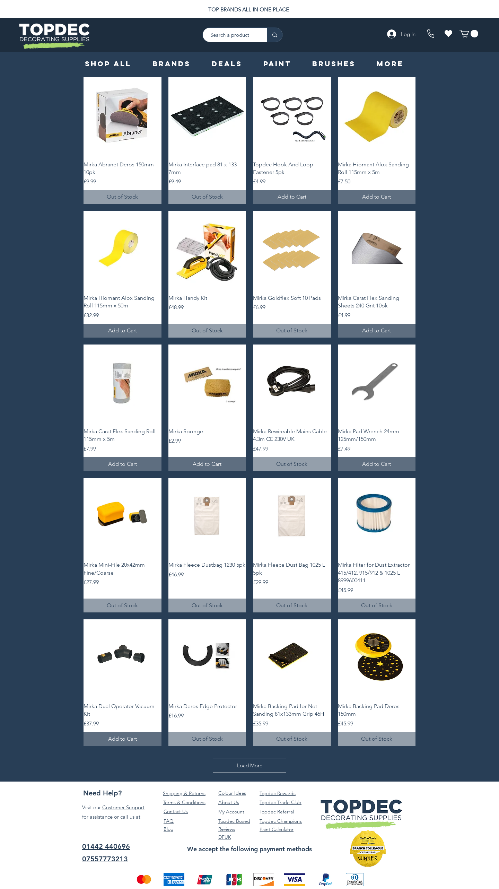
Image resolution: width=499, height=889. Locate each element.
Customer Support (123, 807)
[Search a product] (231, 35)
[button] (468, 33)
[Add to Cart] (292, 197)
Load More (249, 765)
